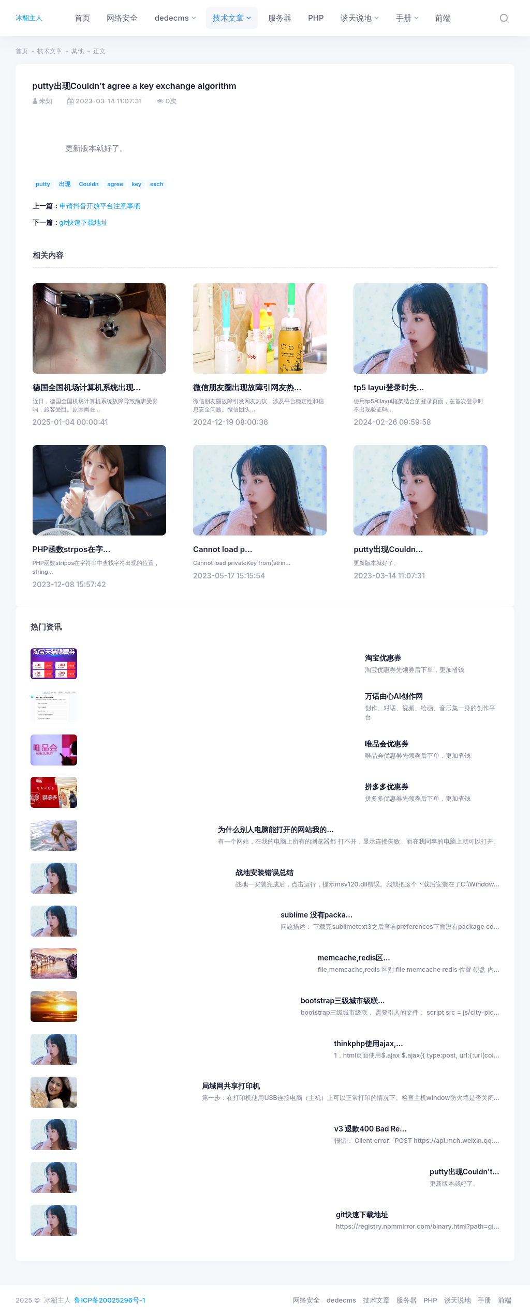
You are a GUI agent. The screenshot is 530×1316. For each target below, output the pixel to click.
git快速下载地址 (84, 222)
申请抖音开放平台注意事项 (100, 206)
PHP (430, 1300)
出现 (64, 184)
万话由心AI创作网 (432, 707)
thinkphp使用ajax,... (368, 1043)
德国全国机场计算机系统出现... (87, 387)
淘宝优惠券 (432, 664)
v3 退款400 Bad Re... (370, 1128)
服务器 (406, 1300)
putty (43, 184)
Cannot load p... (222, 549)
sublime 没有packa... (316, 914)
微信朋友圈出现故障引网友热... (247, 387)
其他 (77, 51)
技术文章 (49, 51)
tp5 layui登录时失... (389, 387)
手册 (484, 1300)
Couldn (88, 184)
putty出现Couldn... (388, 549)
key (136, 184)
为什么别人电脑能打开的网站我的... (275, 829)
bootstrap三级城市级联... (343, 1000)
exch (157, 184)
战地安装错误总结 (264, 872)
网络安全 (306, 1300)
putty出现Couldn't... (464, 1171)
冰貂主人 (29, 17)
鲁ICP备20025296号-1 (109, 1300)
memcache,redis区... (354, 957)
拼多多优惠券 (432, 793)
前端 (504, 1300)
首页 (22, 51)
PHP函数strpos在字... (72, 549)
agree (115, 184)
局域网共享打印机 (231, 1085)
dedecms (341, 1300)
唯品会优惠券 (432, 750)
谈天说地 (457, 1300)
